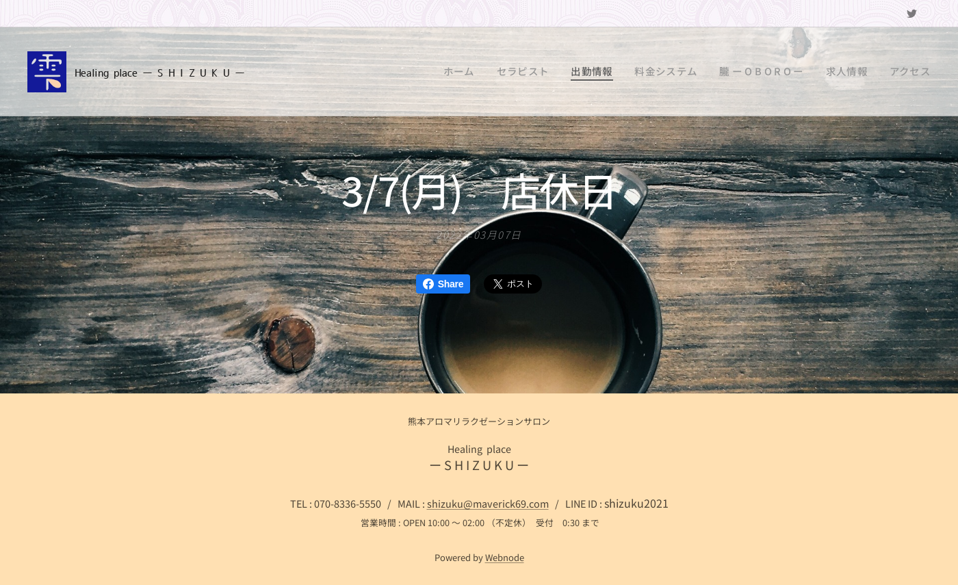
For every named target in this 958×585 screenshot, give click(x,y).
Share (443, 283)
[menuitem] (503, 72)
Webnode (504, 557)
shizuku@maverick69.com (488, 503)
